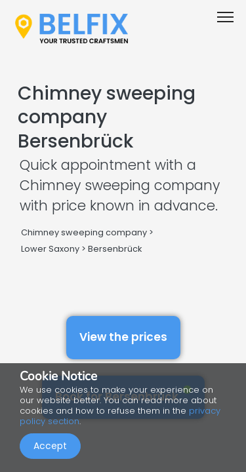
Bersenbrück (115, 248)
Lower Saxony (50, 248)
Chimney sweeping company (84, 232)
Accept (50, 445)
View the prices (123, 337)
